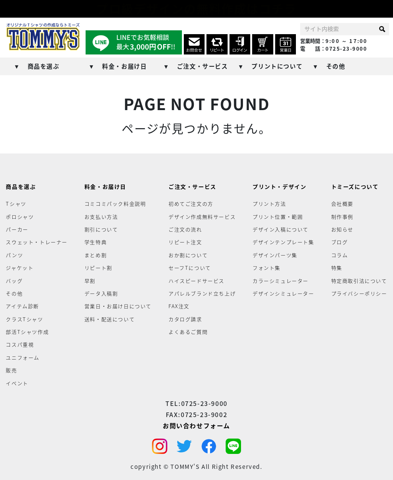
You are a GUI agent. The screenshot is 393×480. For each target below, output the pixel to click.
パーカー (17, 229)
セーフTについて (189, 267)
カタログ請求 (185, 318)
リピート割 (98, 267)
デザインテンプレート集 (283, 242)
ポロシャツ (20, 216)
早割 (90, 280)
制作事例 (342, 216)
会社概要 (342, 203)
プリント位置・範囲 (278, 216)
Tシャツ (16, 203)
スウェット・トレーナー (37, 242)
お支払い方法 (101, 216)
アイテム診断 (22, 306)
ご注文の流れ (185, 229)
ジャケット (19, 267)
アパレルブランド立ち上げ (202, 293)
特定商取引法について (359, 280)
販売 (11, 370)
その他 (335, 66)
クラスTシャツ (24, 318)
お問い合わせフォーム (196, 425)
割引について (101, 229)
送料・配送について (109, 318)
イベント (17, 382)
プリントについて (276, 66)
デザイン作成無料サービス (202, 216)
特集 (336, 267)
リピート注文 (185, 242)
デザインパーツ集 (275, 255)
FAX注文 (179, 306)
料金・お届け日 (124, 66)
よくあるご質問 (188, 331)
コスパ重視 (20, 344)
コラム (339, 255)
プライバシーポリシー (359, 293)
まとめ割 (95, 255)
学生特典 (95, 242)
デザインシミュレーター (283, 293)
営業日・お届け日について (118, 306)
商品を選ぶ (43, 66)
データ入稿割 (101, 293)
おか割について (188, 255)
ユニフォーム (23, 357)
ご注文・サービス (202, 66)
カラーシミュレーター (281, 280)
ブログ (339, 242)
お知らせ (342, 229)
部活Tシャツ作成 (27, 331)
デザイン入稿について (281, 229)
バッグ (14, 280)
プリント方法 (269, 203)
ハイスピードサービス (196, 280)
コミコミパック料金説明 (115, 203)
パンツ (14, 255)
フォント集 (267, 267)
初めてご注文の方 (190, 203)
